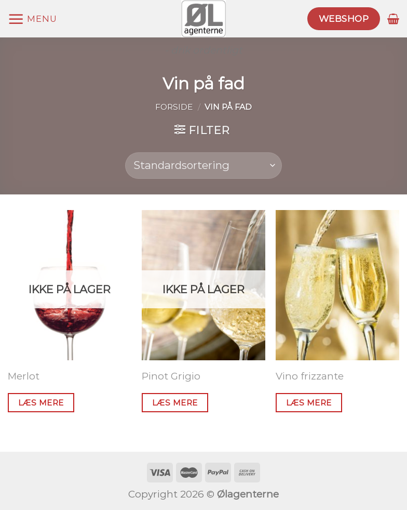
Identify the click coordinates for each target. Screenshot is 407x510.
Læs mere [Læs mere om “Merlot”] (41, 403)
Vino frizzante (310, 376)
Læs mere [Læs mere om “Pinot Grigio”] (175, 403)
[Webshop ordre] (203, 165)
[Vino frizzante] (337, 285)
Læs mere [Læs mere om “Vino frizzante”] (309, 403)
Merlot (23, 376)
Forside (174, 107)
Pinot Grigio (171, 376)
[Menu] (32, 19)
